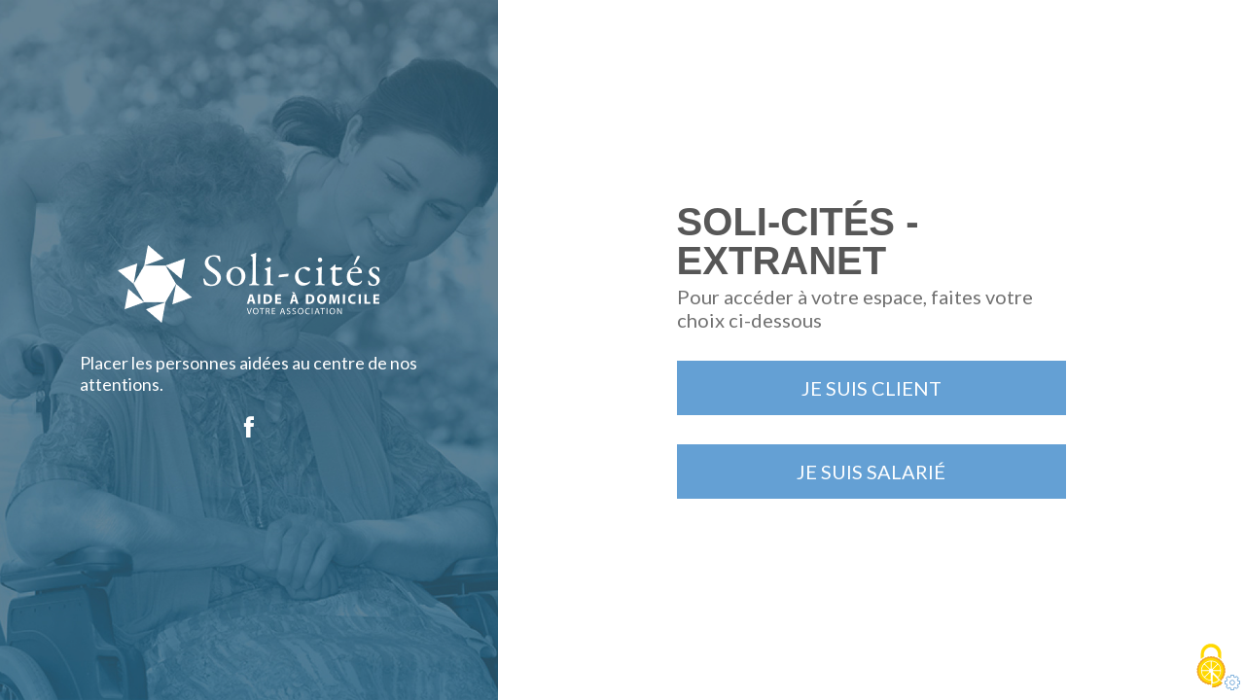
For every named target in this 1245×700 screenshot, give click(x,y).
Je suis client (871, 388)
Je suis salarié (871, 471)
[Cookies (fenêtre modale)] (1211, 667)
